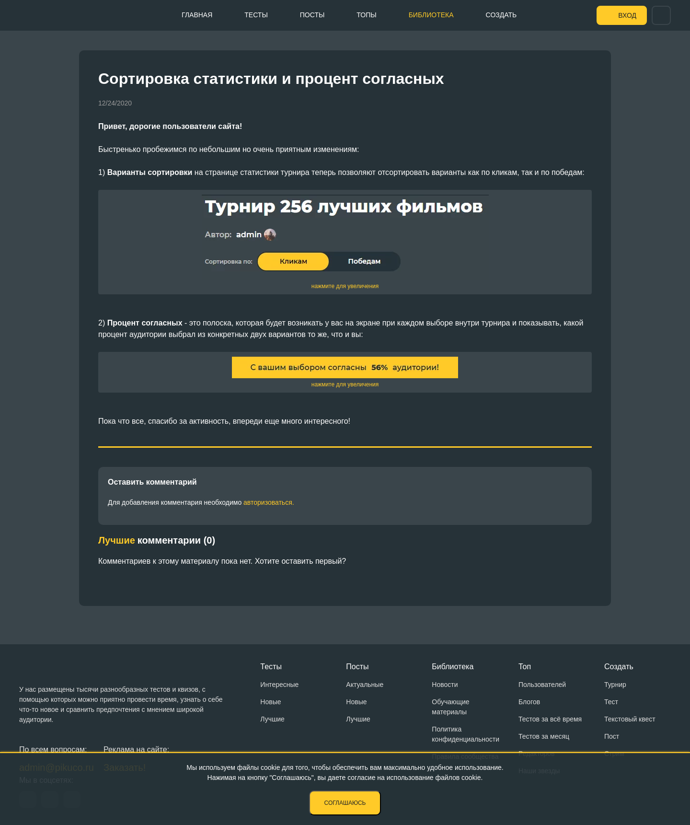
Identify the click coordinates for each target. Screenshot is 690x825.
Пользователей (542, 684)
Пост (611, 736)
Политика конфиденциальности (465, 734)
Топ (524, 666)
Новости (445, 684)
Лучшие (272, 719)
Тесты (255, 15)
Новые (270, 702)
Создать (501, 15)
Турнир (615, 684)
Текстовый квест (630, 719)
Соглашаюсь (345, 803)
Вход (627, 15)
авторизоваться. (268, 502)
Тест (611, 702)
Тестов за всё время (550, 719)
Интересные (279, 684)
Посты (312, 15)
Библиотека (431, 15)
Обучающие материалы (450, 707)
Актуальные (364, 684)
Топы (366, 15)
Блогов (529, 702)
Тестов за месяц (543, 736)
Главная (197, 15)
